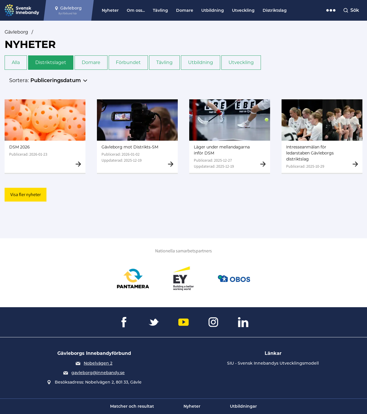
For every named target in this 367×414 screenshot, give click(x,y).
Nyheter (110, 10)
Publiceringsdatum (55, 80)
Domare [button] (91, 62)
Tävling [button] (164, 62)
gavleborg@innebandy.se (98, 372)
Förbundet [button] (128, 62)
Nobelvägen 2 (98, 363)
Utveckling (243, 10)
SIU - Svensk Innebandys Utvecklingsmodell (273, 363)
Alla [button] (16, 62)
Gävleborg (16, 32)
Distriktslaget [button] (50, 62)
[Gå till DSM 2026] (45, 136)
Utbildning (212, 10)
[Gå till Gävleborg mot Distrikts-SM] (137, 136)
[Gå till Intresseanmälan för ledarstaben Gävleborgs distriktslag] (322, 136)
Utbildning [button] (200, 62)
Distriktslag (275, 10)
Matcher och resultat (132, 406)
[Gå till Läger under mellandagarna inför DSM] (229, 136)
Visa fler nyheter (25, 194)
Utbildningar (243, 406)
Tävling (160, 10)
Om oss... (136, 10)
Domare (184, 10)
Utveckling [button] (241, 62)
